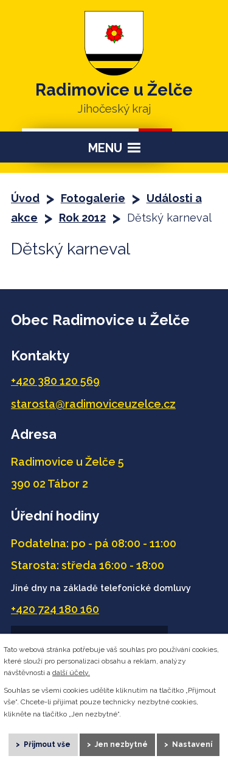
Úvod (25, 198)
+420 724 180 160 (55, 609)
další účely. (71, 672)
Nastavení (192, 744)
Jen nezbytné (121, 744)
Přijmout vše (47, 744)
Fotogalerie (93, 198)
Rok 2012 (82, 217)
